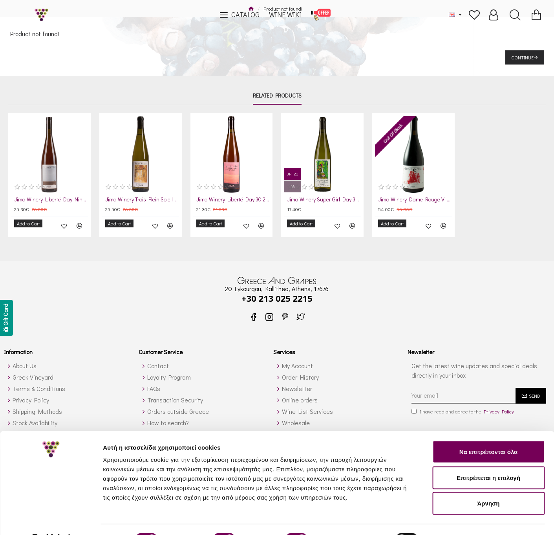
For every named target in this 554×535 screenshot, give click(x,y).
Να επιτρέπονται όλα (488, 431)
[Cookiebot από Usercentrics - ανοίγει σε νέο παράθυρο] (50, 520)
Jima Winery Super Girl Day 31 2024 (324, 199)
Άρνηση (488, 483)
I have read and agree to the (463, 406)
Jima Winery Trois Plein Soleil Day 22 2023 (142, 199)
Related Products (277, 95)
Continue (522, 57)
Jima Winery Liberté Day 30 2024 (233, 199)
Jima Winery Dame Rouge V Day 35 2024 (415, 199)
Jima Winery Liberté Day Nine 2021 (51, 199)
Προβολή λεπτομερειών (466, 519)
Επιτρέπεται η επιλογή (488, 457)
